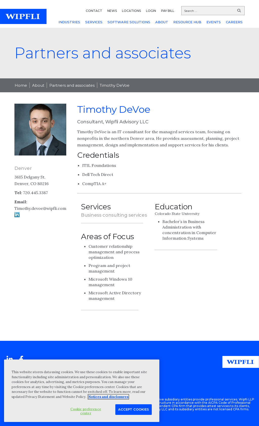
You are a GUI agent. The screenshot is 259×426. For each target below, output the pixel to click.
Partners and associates (72, 85)
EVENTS (213, 22)
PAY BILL (167, 11)
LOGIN (151, 11)
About (38, 85)
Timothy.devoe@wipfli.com (40, 208)
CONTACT (94, 11)
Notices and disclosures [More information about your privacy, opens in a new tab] (108, 397)
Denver (23, 168)
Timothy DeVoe (115, 85)
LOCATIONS (131, 11)
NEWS (112, 11)
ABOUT (161, 22)
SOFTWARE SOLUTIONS (128, 22)
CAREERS (234, 22)
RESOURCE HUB (187, 22)
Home (21, 85)
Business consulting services (114, 215)
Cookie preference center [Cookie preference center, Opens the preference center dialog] (85, 411)
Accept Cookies (133, 409)
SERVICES (93, 22)
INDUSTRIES (69, 22)
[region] (81, 391)
